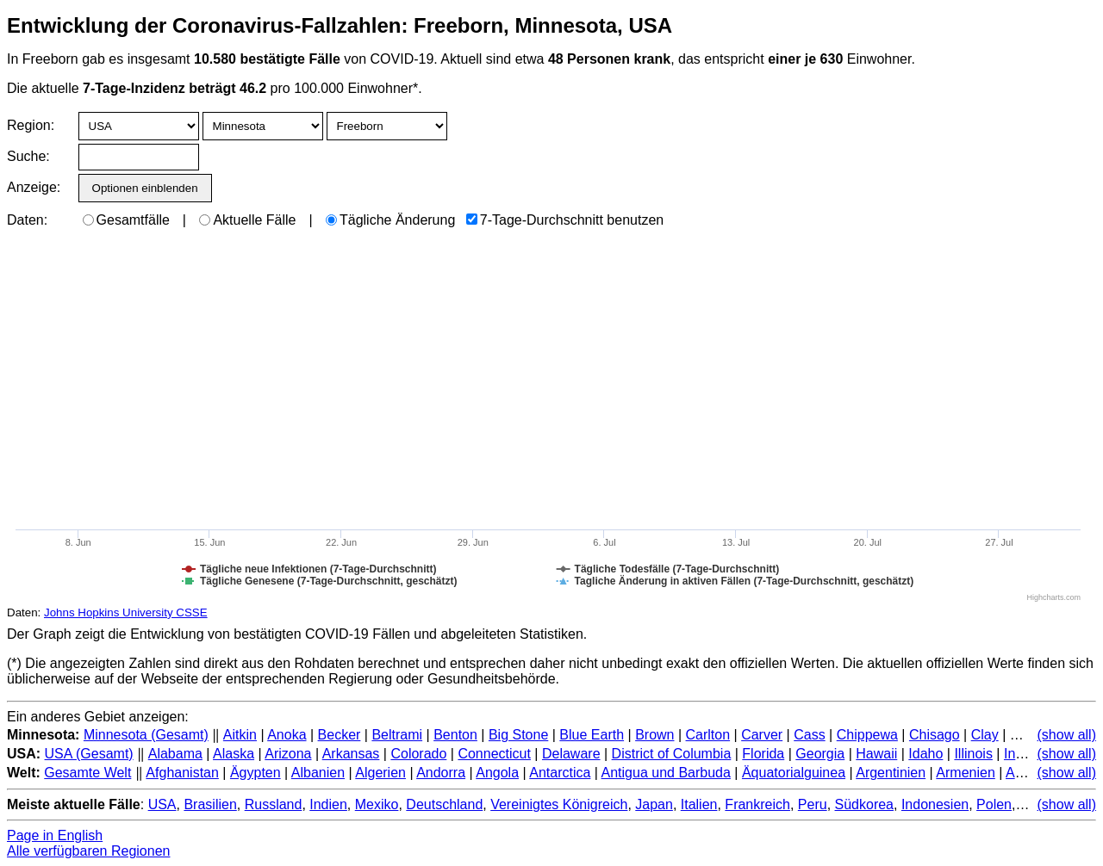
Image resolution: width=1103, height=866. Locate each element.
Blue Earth (591, 734)
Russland (273, 804)
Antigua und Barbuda (666, 772)
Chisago (934, 734)
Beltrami (396, 734)
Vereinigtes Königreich (558, 804)
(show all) (1067, 734)
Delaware (571, 753)
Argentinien (890, 772)
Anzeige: (32, 187)
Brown (654, 734)
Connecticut (494, 753)
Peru (812, 804)
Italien (699, 804)
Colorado (418, 753)
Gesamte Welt (87, 772)
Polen (994, 804)
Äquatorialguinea (793, 772)
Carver (761, 734)
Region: (30, 125)
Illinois (973, 753)
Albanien (318, 772)
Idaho (925, 753)
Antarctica (559, 772)
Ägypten (255, 772)
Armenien (965, 772)
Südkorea (864, 804)
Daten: (27, 220)
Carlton (708, 734)
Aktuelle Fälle (247, 220)
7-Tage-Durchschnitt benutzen (565, 220)
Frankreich (757, 804)
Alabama (175, 753)
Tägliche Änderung (390, 220)
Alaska (233, 753)
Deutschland (444, 804)
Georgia (819, 753)
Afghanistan (182, 772)
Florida (763, 753)
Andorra (440, 772)
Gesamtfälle (126, 220)
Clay (985, 734)
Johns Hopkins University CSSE (126, 612)
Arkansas (351, 753)
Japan (654, 804)
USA (162, 804)
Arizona (288, 753)
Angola (497, 772)
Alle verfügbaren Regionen (88, 851)
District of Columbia (672, 753)
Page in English (55, 835)
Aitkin (240, 734)
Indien (328, 804)
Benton (455, 734)
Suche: (28, 156)
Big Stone (518, 734)
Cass (809, 734)
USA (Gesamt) (89, 753)
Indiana (1027, 753)
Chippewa (867, 734)
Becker (339, 734)
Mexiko (377, 804)
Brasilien (210, 804)
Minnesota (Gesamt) (146, 734)
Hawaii (876, 753)
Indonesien (935, 804)
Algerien (380, 772)
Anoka (286, 734)
